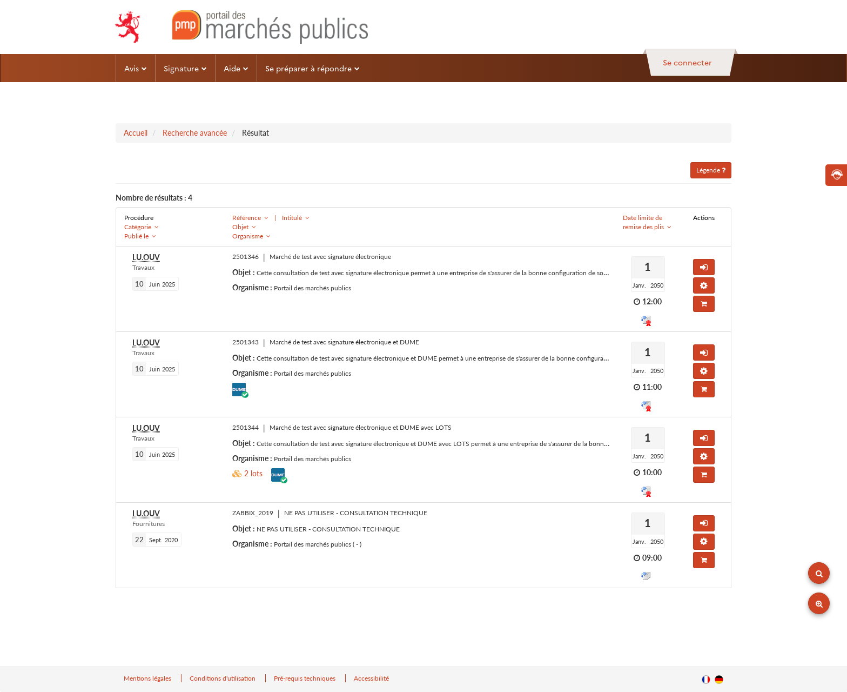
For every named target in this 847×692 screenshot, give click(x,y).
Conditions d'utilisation (223, 678)
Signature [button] (185, 68)
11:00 (652, 386)
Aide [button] (236, 68)
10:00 (652, 472)
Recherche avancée (195, 132)
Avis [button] (135, 68)
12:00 (652, 301)
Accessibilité (371, 678)
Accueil (135, 132)
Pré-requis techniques (305, 678)
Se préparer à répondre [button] (312, 68)
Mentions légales (148, 678)
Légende (710, 170)
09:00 (652, 557)
